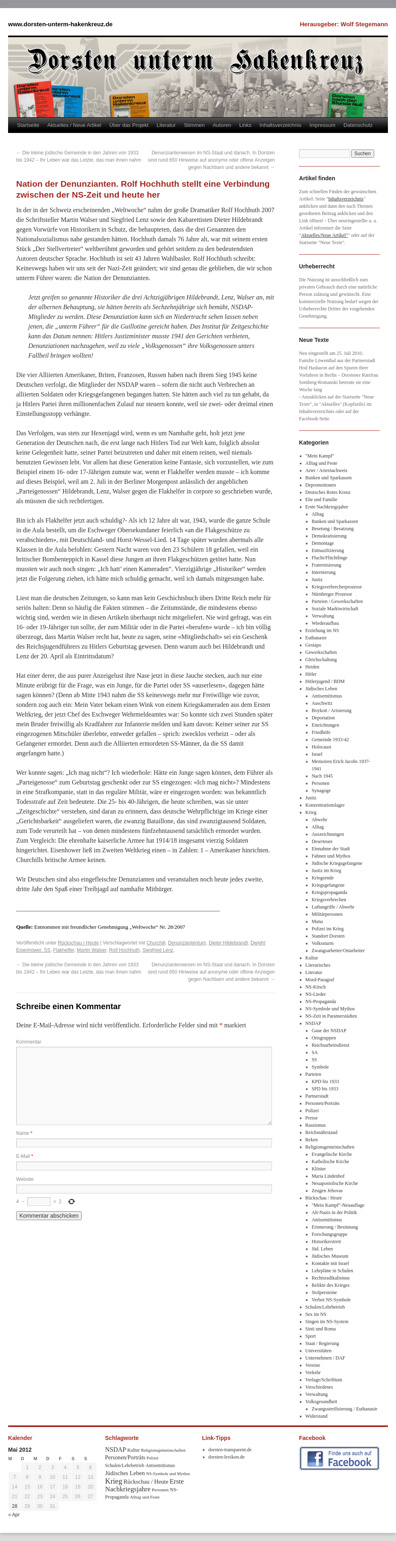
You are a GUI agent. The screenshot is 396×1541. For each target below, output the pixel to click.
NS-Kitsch (315, 987)
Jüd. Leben (322, 1249)
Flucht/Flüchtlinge (330, 558)
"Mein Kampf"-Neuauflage (338, 1205)
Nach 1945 (322, 776)
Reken (311, 1140)
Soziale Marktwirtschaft (335, 608)
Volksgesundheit (321, 1401)
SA (315, 1052)
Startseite (28, 125)
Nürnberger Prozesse (332, 594)
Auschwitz (322, 703)
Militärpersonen (327, 914)
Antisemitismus (327, 696)
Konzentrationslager (325, 805)
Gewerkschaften (321, 652)
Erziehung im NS (322, 630)
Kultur (311, 958)
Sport (310, 1336)
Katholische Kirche (330, 1161)
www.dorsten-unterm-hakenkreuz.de (60, 24)
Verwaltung (323, 616)
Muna (317, 921)
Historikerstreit (326, 1241)
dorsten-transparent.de (230, 1449)
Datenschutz (358, 125)
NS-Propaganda (320, 1001)
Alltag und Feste (321, 463)
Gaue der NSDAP (329, 1030)
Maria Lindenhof (328, 1176)
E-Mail (24, 1156)
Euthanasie (316, 638)
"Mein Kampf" (319, 456)
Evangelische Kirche (332, 1154)
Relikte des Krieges (331, 1285)
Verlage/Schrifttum (323, 1380)
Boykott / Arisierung (332, 710)
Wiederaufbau (325, 623)
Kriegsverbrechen (329, 899)
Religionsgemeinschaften (329, 1147)
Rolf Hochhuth (124, 950)
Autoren (222, 125)
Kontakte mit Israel (330, 1263)
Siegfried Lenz (157, 950)
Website (25, 1179)
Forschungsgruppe (330, 1234)
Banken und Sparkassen (328, 478)
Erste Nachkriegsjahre (326, 507)
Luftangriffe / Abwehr (333, 907)
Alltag (318, 514)
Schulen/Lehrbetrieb (325, 1307)
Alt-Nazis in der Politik (334, 1212)
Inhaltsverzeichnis (280, 125)
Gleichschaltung (321, 659)
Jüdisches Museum (330, 1256)
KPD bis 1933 (325, 1081)
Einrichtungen (325, 725)
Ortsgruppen (324, 1038)
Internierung (323, 572)
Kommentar (28, 1042)
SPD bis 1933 (325, 1089)
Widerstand (316, 1416)
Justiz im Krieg (326, 870)
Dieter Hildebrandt (228, 943)
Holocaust (321, 747)
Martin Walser (91, 950)
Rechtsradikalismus (331, 1278)
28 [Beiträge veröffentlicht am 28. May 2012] (14, 1506)
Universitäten (318, 1350)
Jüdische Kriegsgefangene (337, 863)
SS (314, 1059)
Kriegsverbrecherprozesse (337, 587)
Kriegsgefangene (328, 885)
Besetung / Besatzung (333, 528)
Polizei (312, 1110)
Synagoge (321, 790)
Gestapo (313, 645)
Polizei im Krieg (327, 929)
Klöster (319, 1169)
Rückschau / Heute (78, 943)
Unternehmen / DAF (325, 1358)
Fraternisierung (326, 565)
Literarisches (318, 965)
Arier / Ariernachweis (326, 470)
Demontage (323, 543)
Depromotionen (320, 485)
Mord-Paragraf (319, 979)
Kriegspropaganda (329, 892)
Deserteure (322, 841)
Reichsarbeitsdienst (330, 1045)
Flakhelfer (63, 950)
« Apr (14, 1515)
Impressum (322, 125)
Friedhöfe (321, 732)
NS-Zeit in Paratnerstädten (331, 1016)
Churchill (155, 943)
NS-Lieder (315, 994)
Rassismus (315, 1125)
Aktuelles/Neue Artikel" (324, 235)
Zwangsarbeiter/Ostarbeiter (338, 950)
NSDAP (313, 1023)
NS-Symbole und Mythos (330, 1009)
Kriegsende (323, 878)
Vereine (312, 1365)
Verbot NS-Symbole (331, 1300)
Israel (317, 754)
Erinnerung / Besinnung (335, 1227)
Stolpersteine (324, 1292)
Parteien (313, 1074)
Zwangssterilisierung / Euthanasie (344, 1409)
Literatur (166, 125)
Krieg (310, 812)
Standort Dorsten (328, 936)
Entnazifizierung (328, 550)
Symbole (320, 1067)
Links (245, 125)
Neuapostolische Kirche (335, 1183)
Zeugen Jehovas (327, 1190)
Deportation (323, 718)
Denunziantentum (187, 943)
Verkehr (313, 1372)
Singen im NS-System (327, 1321)
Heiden (312, 667)
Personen (320, 783)
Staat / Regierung (322, 1343)
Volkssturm (322, 943)
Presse (311, 1118)
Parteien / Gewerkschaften (337, 601)
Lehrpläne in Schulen (332, 1270)
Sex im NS (315, 1314)
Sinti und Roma (320, 1329)
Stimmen (194, 125)
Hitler (311, 674)
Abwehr (319, 819)
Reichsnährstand (321, 1132)
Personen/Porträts (322, 1103)
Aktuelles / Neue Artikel (74, 125)
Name (24, 1133)
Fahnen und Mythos (331, 856)
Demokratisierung (329, 536)
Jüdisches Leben (321, 688)
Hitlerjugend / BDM (325, 681)
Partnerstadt (317, 1096)
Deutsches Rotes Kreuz (328, 492)
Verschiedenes (319, 1387)
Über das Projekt (129, 125)
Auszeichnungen (328, 834)
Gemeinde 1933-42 (330, 739)
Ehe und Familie (321, 499)
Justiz (317, 579)
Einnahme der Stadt (331, 849)
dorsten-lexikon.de (227, 1457)
